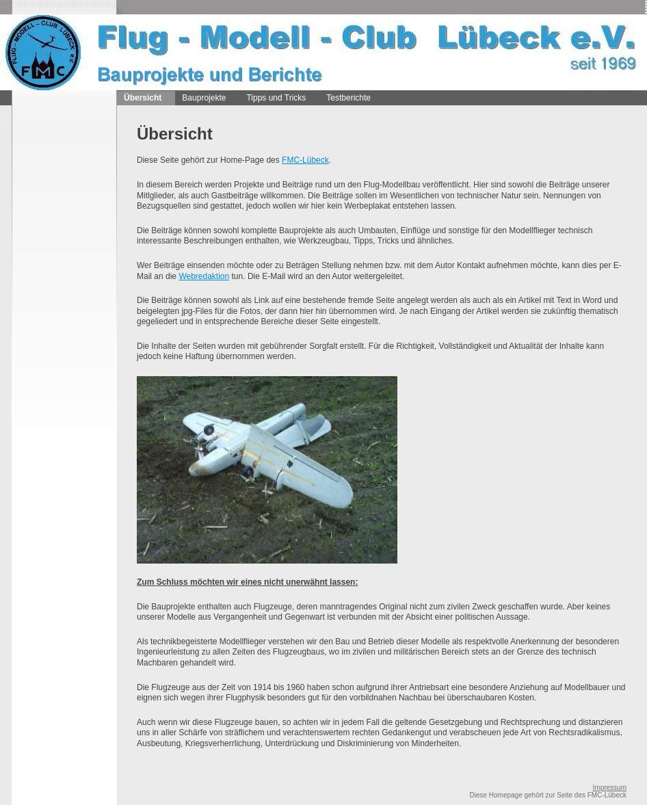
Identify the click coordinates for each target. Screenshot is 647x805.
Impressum (609, 787)
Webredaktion (204, 276)
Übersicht (142, 98)
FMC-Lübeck (305, 160)
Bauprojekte (204, 98)
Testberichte (348, 98)
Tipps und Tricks (276, 98)
